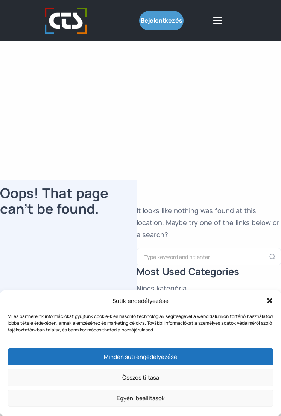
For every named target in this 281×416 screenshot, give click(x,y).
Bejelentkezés (161, 20)
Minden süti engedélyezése (140, 357)
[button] (269, 300)
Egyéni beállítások (141, 398)
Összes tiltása (140, 377)
